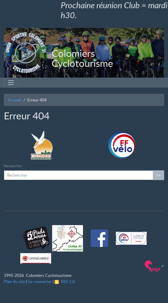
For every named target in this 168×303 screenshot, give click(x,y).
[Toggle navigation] (11, 83)
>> (158, 175)
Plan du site (14, 281)
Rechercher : (14, 165)
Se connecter (40, 281)
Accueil (14, 100)
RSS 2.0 (65, 281)
